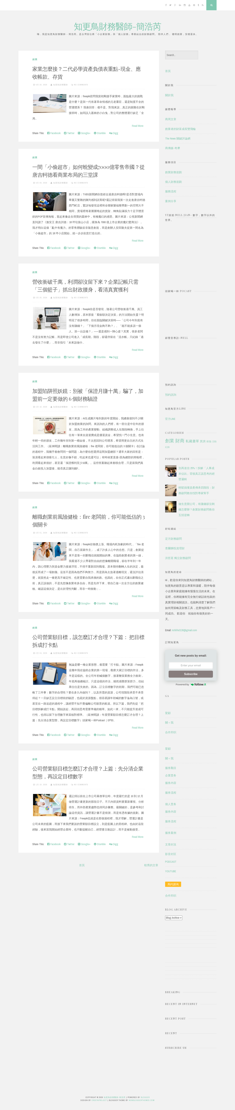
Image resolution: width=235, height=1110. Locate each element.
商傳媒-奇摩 (172, 148)
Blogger (145, 1097)
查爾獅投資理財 (175, 548)
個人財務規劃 (173, 182)
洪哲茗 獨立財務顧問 (178, 558)
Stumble (100, 133)
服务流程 (170, 792)
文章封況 (170, 844)
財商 (180, 441)
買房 (203, 441)
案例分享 (170, 201)
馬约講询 (173, 884)
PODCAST (170, 862)
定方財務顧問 (173, 539)
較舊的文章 (151, 865)
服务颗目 (170, 768)
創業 (35, 59)
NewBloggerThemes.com (142, 1100)
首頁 (82, 865)
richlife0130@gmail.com (184, 630)
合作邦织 (170, 732)
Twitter (69, 133)
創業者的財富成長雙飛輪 (180, 129)
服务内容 (170, 783)
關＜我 (169, 722)
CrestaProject (99, 1100)
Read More (137, 126)
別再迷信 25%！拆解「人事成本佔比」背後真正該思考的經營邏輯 (197, 473)
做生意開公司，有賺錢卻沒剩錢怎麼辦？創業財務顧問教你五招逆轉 (197, 509)
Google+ (84, 133)
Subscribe (190, 674)
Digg (113, 133)
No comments (81, 84)
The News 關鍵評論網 (177, 138)
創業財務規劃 (173, 172)
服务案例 (170, 833)
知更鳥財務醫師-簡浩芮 (117, 26)
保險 (208, 441)
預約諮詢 (170, 395)
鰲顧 (168, 713)
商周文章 (170, 119)
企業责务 (170, 775)
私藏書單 (192, 441)
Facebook (53, 133)
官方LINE (170, 419)
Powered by (191, 684)
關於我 (169, 95)
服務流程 (170, 191)
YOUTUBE (170, 871)
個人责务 (170, 804)
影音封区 (170, 854)
